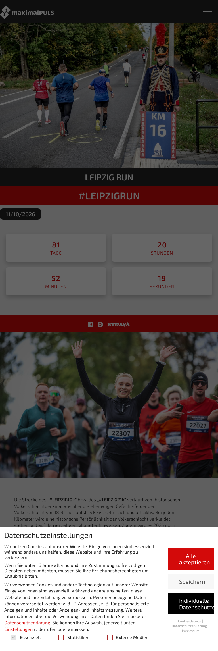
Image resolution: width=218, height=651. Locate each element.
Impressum (191, 631)
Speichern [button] (192, 581)
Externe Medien (127, 637)
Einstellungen (18, 629)
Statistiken (73, 637)
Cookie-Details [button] (190, 621)
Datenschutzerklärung (27, 622)
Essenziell (26, 637)
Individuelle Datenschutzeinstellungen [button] (196, 603)
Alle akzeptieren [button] (194, 558)
